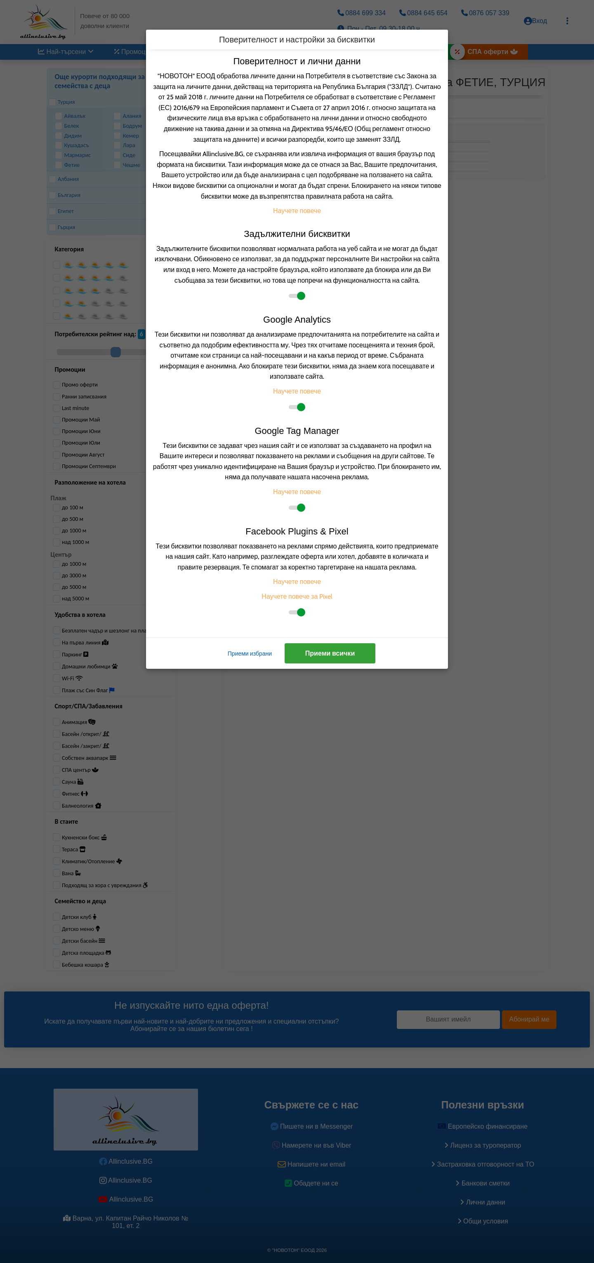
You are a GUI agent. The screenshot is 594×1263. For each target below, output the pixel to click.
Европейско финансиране (483, 1126)
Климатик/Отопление (92, 861)
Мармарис (73, 155)
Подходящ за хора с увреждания (105, 885)
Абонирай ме (529, 1019)
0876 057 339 (485, 12)
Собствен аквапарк (89, 758)
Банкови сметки (482, 1183)
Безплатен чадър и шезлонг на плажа (111, 630)
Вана (71, 873)
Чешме (127, 165)
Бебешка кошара (85, 964)
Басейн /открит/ (85, 734)
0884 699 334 (361, 12)
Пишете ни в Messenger (311, 1126)
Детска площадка (86, 952)
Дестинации (207, 51)
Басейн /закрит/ (85, 746)
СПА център (80, 769)
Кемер (126, 136)
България (64, 195)
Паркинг (75, 654)
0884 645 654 (423, 12)
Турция (62, 102)
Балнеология (81, 805)
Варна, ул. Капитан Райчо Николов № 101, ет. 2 (125, 1222)
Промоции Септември (84, 466)
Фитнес (75, 793)
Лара (124, 145)
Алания (127, 116)
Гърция (62, 227)
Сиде (124, 155)
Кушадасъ (72, 145)
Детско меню (81, 929)
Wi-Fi (72, 678)
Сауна (72, 781)
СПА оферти (493, 51)
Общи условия (482, 1221)
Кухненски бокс (84, 837)
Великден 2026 (419, 51)
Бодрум (127, 126)
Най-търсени (66, 51)
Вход (535, 21)
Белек (67, 126)
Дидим (68, 136)
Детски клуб (79, 917)
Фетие (67, 165)
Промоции (137, 51)
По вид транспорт (292, 51)
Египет (61, 211)
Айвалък (70, 116)
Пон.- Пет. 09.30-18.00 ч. (379, 28)
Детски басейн (84, 940)
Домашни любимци (90, 666)
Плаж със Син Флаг (88, 690)
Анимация (79, 722)
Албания (64, 179)
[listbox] (293, 108)
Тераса (74, 849)
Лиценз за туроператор (482, 1145)
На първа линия (85, 642)
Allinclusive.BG (126, 1161)
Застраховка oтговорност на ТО (482, 1164)
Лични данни (482, 1202)
